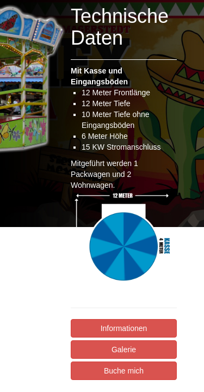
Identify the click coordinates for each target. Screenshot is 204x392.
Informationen (124, 328)
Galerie (124, 349)
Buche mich (124, 370)
